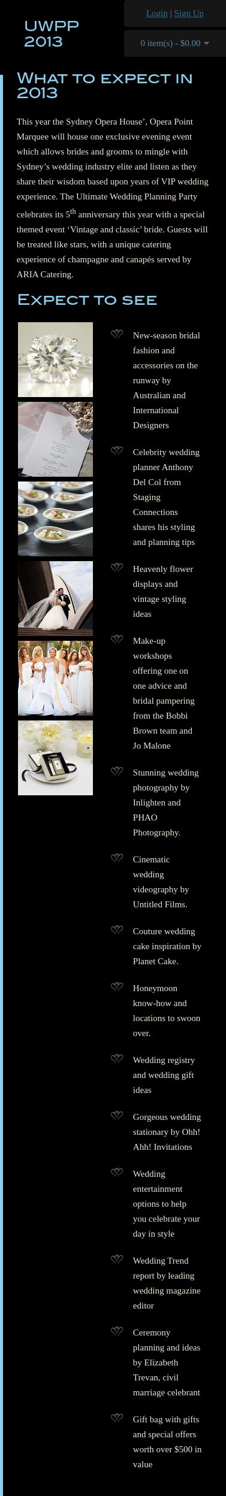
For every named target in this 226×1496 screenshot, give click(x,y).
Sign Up (189, 13)
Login (157, 13)
